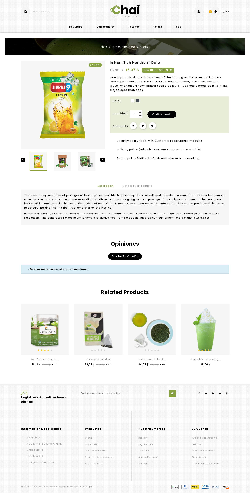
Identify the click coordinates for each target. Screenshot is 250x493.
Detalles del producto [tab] (137, 186)
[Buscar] (42, 11)
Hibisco (157, 26)
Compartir (133, 125)
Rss (213, 393)
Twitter (206, 393)
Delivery (143, 437)
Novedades (92, 444)
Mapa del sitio (93, 463)
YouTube (220, 393)
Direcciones (199, 457)
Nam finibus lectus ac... (45, 359)
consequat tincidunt (98, 359)
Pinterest (152, 125)
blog (178, 26)
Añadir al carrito (161, 114)
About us (143, 450)
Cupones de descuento (206, 463)
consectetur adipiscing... (205, 359)
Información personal (205, 437)
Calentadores (105, 26)
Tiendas (143, 463)
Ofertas (89, 437)
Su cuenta (200, 429)
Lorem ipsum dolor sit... (152, 359)
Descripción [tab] (106, 186)
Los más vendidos (96, 450)
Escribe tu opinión (125, 256)
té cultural (76, 26)
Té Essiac (134, 26)
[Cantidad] (134, 114)
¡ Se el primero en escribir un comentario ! (58, 269)
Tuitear (142, 125)
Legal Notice (145, 444)
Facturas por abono (203, 450)
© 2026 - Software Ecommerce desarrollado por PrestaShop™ (56, 486)
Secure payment (148, 457)
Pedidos (196, 444)
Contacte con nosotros (99, 457)
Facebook (199, 393)
